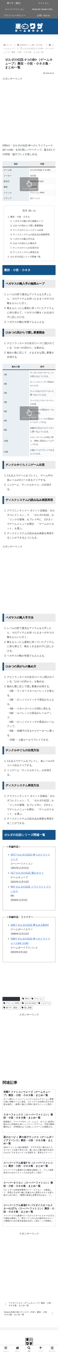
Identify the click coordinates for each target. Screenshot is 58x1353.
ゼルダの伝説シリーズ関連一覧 (25, 256)
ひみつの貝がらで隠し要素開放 (28, 225)
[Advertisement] (29, 110)
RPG (25, 999)
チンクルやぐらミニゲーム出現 (28, 230)
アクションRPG (11, 1003)
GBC (13, 925)
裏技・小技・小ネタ (20, 217)
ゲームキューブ (11, 999)
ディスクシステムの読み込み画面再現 (31, 234)
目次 (24, 210)
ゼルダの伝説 (29, 1003)
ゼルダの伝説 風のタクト (30, 873)
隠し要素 (27, 1008)
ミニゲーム (44, 1003)
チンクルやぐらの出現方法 (26, 247)
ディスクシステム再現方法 (26, 252)
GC (12, 873)
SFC (13, 854)
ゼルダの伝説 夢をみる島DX (33, 925)
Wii (12, 886)
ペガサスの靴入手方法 (23, 239)
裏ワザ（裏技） (11, 1008)
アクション (37, 999)
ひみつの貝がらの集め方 (25, 243)
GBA (13, 938)
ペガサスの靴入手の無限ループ (28, 221)
